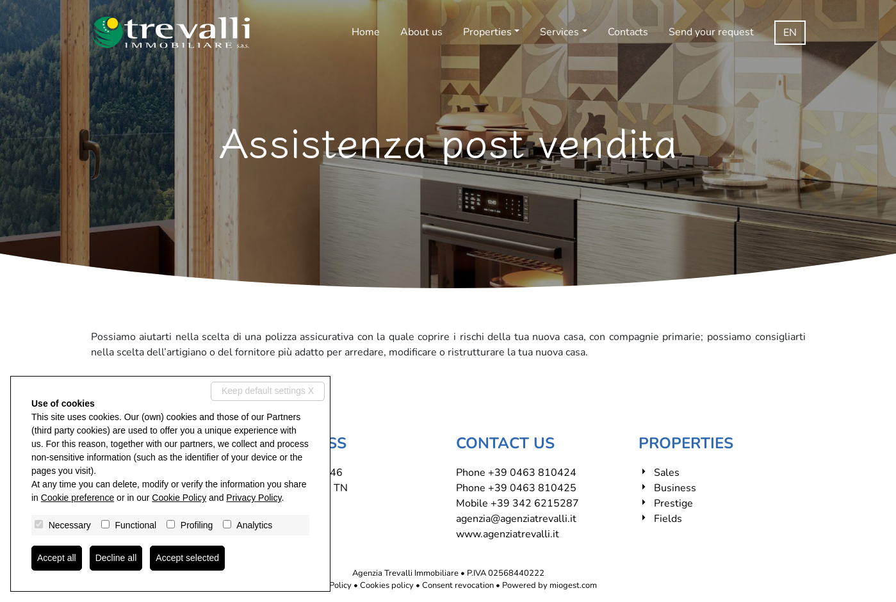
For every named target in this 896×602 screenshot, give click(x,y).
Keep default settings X (268, 391)
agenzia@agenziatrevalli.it (516, 519)
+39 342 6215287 (535, 503)
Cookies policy (387, 585)
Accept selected (187, 558)
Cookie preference (77, 497)
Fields (668, 519)
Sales (667, 473)
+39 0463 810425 (532, 488)
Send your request (711, 32)
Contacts (628, 32)
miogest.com (573, 585)
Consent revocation (458, 585)
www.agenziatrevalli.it (507, 534)
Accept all (56, 558)
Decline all (116, 558)
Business (675, 488)
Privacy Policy (253, 497)
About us (421, 32)
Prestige (673, 503)
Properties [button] (487, 32)
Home (366, 32)
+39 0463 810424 (532, 473)
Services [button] (559, 32)
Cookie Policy (179, 497)
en (790, 33)
